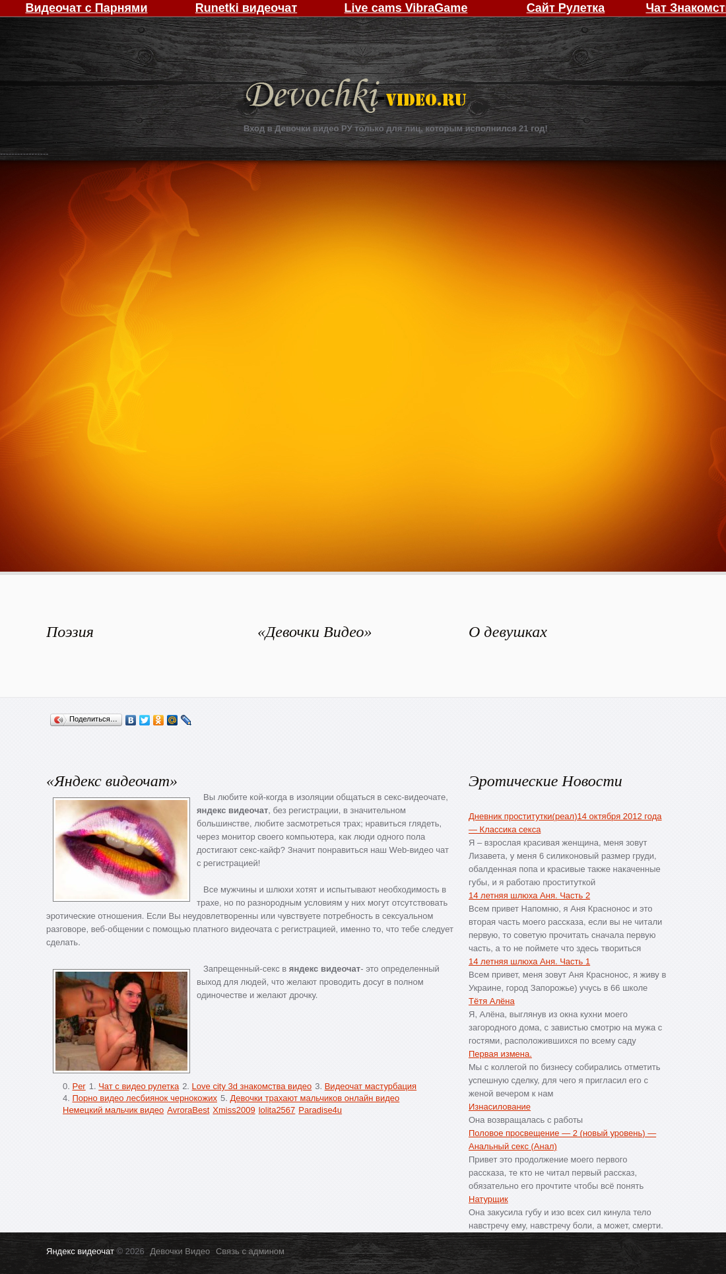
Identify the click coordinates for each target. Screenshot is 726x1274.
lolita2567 (277, 1110)
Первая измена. (500, 1054)
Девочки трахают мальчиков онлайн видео (314, 1098)
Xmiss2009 (234, 1110)
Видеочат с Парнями (86, 8)
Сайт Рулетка (566, 8)
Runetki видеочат (246, 8)
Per (78, 1086)
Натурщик (488, 1199)
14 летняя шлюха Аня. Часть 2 (529, 895)
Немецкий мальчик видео (113, 1110)
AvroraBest (188, 1110)
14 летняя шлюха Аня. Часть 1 (529, 961)
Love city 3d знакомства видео (252, 1086)
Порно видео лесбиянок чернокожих (144, 1098)
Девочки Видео (358, 97)
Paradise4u (320, 1110)
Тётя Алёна (492, 1001)
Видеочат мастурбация (370, 1086)
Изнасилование (500, 1107)
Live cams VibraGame (406, 8)
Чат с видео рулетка (138, 1086)
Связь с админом (250, 1251)
